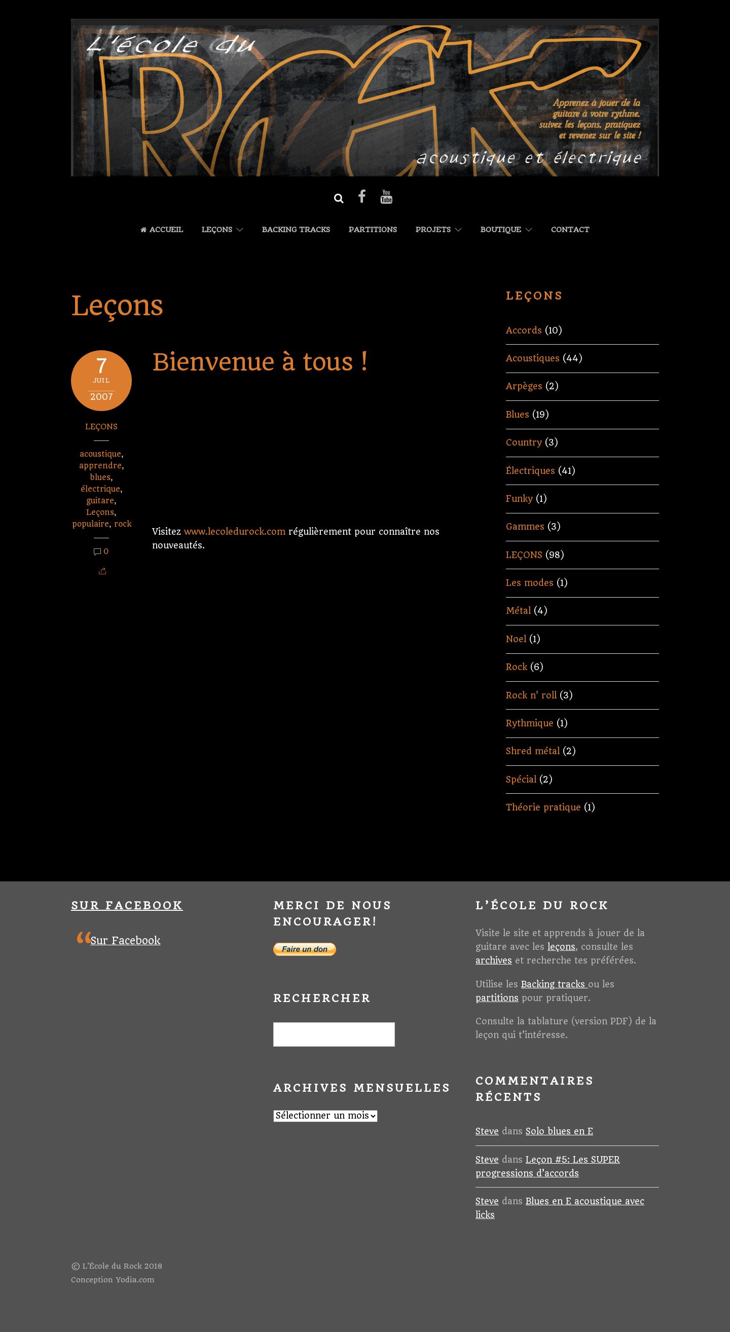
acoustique (100, 454)
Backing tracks (296, 230)
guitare (100, 500)
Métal (518, 611)
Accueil (161, 230)
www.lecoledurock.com (234, 532)
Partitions (373, 230)
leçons (561, 947)
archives (494, 960)
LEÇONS (217, 230)
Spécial (521, 779)
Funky (519, 499)
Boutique (501, 230)
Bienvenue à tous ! (260, 362)
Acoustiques (533, 358)
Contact (570, 230)
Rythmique (530, 723)
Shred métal (533, 751)
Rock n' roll (531, 695)
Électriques (530, 471)
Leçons (100, 512)
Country (524, 442)
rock (122, 524)
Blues (517, 415)
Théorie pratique (543, 807)
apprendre (100, 465)
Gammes (525, 527)
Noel (516, 639)
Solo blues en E (559, 1131)
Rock (516, 667)
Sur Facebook (127, 905)
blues (100, 477)
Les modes (530, 583)
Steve (487, 1131)
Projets (433, 230)
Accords (524, 330)
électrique (100, 489)
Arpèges (524, 386)
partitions (497, 998)
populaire (90, 524)
